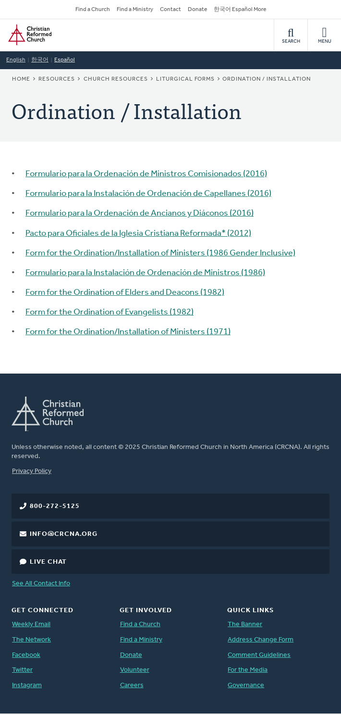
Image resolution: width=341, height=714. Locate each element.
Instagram (27, 685)
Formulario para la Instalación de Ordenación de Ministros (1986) (145, 273)
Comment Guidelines (259, 655)
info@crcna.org (63, 534)
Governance (246, 685)
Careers (132, 685)
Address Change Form (260, 639)
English (15, 60)
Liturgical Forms (185, 79)
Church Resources (116, 79)
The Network (31, 639)
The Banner (245, 624)
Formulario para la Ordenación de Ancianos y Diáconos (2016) (139, 213)
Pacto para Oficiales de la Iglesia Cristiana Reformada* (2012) (138, 233)
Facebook (26, 655)
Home (21, 79)
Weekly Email (31, 624)
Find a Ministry (135, 9)
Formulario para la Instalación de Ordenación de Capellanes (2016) (148, 193)
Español (64, 60)
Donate (197, 9)
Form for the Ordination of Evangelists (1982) (109, 312)
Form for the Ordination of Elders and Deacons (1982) (124, 292)
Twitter (22, 670)
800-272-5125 (55, 506)
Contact (170, 9)
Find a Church (92, 9)
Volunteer (134, 670)
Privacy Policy (31, 471)
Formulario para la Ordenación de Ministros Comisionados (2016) (146, 174)
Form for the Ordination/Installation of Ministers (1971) (128, 332)
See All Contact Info (41, 583)
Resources (56, 79)
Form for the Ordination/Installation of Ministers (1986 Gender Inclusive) (160, 253)
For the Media (248, 670)
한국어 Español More (240, 9)
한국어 (40, 60)
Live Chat (48, 562)
